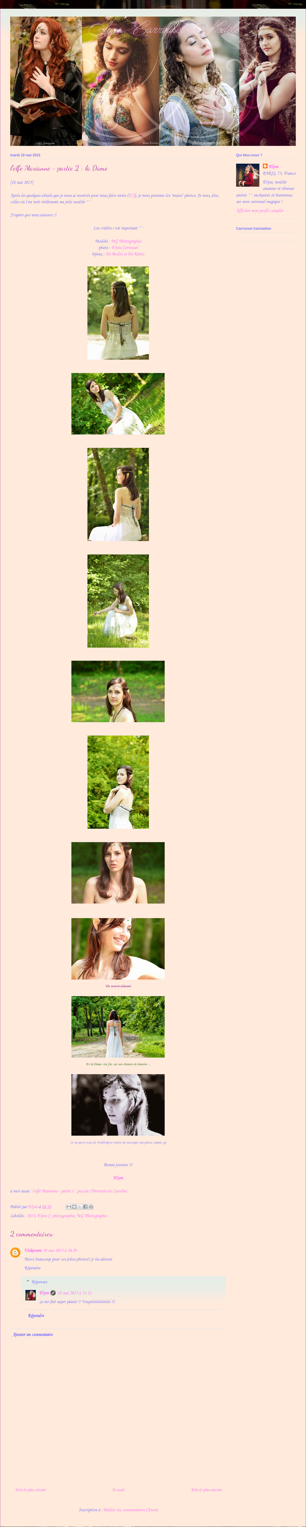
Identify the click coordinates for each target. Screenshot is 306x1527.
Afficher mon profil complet (259, 210)
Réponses (39, 1281)
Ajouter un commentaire (32, 1334)
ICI (132, 195)
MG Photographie (126, 241)
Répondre (32, 1268)
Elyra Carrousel (125, 247)
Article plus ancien (205, 1490)
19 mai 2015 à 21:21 (74, 1293)
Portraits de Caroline (109, 1191)
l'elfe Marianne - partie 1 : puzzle (60, 1191)
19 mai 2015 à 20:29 (60, 1250)
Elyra (118, 1178)
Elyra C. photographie (55, 1216)
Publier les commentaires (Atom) (130, 1510)
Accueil (118, 1490)
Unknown (32, 1250)
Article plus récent (30, 1490)
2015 (31, 1216)
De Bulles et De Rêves (125, 254)
